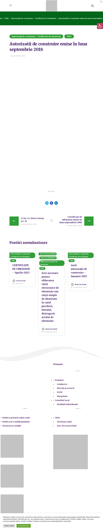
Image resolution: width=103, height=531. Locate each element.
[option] (22, 268)
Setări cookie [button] (9, 526)
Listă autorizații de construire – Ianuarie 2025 (79, 272)
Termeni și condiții (11, 427)
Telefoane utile (64, 422)
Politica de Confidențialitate (16, 422)
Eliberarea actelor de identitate (48, 264)
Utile (7, 18)
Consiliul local (62, 401)
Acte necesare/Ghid (48, 255)
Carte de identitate (48, 259)
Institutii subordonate (67, 405)
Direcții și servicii (65, 389)
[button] (100, 26)
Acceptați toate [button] (23, 526)
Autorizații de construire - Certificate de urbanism (33, 18)
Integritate (62, 397)
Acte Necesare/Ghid (66, 427)
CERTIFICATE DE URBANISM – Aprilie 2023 (21, 270)
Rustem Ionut (51, 330)
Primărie (59, 381)
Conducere (62, 385)
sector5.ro (21, 282)
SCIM (59, 393)
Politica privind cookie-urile (16, 418)
